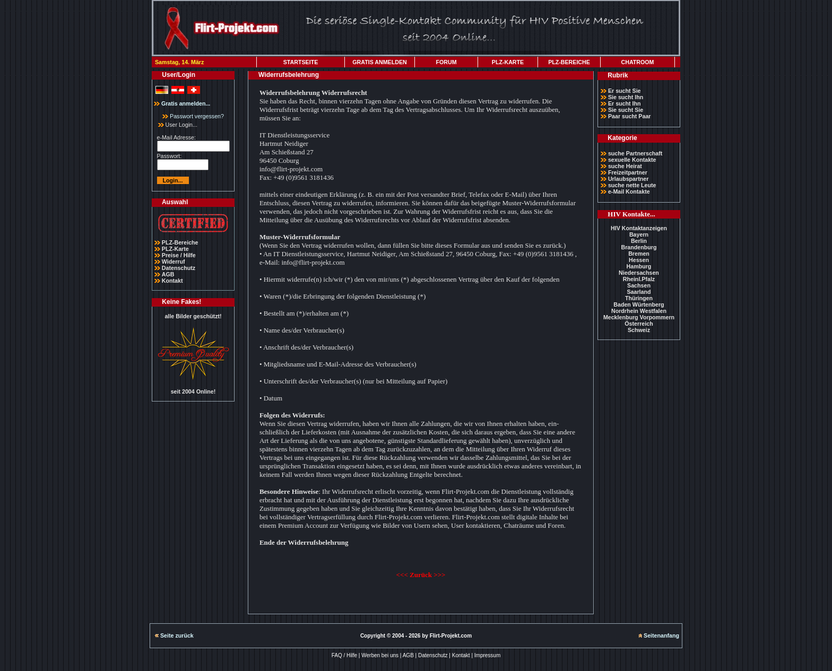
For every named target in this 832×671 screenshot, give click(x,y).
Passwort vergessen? (193, 116)
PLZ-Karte (175, 249)
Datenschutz (178, 268)
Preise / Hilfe (179, 255)
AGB (168, 274)
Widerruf (173, 261)
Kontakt (172, 280)
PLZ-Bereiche (180, 242)
